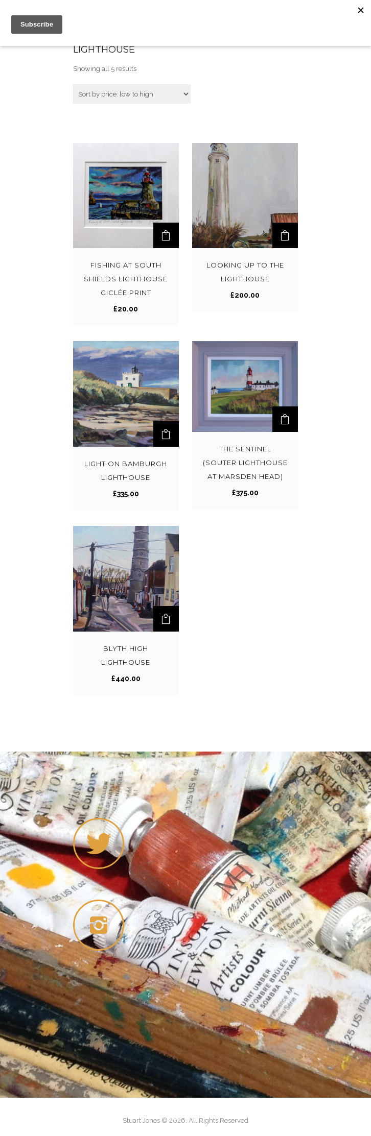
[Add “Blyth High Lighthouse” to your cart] (166, 619)
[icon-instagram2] (101, 925)
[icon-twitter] (98, 843)
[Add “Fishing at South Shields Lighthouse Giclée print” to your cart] (166, 235)
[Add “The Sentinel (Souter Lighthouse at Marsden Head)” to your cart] (285, 419)
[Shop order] (132, 94)
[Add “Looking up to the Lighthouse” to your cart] (285, 235)
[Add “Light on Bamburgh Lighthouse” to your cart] (166, 434)
